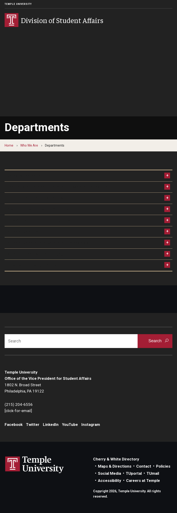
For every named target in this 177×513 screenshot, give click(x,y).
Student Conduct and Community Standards (47, 242)
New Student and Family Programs (38, 220)
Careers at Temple (143, 480)
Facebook (14, 424)
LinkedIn (51, 424)
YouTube (70, 424)
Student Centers (22, 231)
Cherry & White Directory (116, 459)
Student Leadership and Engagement (41, 254)
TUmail (153, 473)
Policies (163, 466)
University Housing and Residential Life (42, 265)
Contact (143, 466)
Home (9, 145)
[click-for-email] (18, 410)
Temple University (18, 4)
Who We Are (29, 145)
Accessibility (109, 480)
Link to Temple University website (35, 465)
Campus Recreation (25, 175)
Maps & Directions (114, 466)
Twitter (32, 424)
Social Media (109, 473)
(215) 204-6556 (19, 404)
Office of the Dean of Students (35, 198)
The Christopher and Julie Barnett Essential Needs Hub (57, 187)
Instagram (90, 424)
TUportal (134, 473)
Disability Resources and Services (38, 209)
